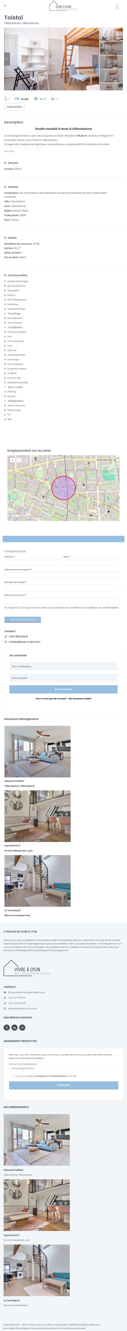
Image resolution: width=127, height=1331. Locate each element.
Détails (10, 238)
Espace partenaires (40, 1327)
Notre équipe (23, 1327)
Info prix (11, 163)
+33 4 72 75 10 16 (16, 997)
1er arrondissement (15, 850)
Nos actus (57, 1327)
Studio (25, 99)
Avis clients (9, 1327)
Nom (67, 556)
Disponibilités (14, 106)
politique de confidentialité (50, 1076)
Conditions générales (74, 1327)
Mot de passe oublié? (79, 698)
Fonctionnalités (15, 275)
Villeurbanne (12, 23)
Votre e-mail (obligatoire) (63, 1066)
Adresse (11, 187)
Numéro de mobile (15, 582)
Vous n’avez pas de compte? (51, 698)
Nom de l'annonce (15, 595)
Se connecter (63, 689)
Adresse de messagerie (18, 569)
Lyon (30, 850)
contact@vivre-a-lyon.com (24, 641)
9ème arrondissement (17, 915)
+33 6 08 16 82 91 (18, 636)
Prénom (9, 556)
